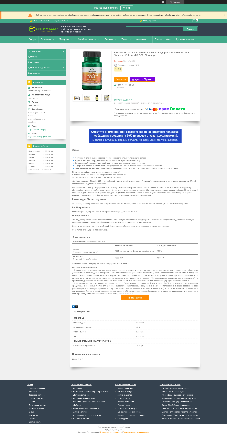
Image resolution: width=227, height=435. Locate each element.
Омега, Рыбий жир (125, 388)
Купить (126, 7)
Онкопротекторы (81, 418)
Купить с (144, 79)
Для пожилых (34, 73)
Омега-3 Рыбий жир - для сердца (176, 405)
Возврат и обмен (36, 408)
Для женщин (33, 57)
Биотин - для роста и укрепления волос (179, 412)
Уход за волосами (126, 402)
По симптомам (34, 51)
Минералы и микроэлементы (86, 408)
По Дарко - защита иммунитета (176, 388)
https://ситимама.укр (37, 129)
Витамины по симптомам (84, 398)
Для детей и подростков (39, 67)
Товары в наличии (37, 395)
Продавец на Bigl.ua (113, 430)
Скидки (32, 402)
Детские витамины (81, 395)
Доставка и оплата (185, 39)
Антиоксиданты (125, 395)
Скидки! (32, 39)
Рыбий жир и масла (87, 39)
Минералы (64, 39)
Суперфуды (123, 418)
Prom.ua (126, 427)
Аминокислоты (80, 412)
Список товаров (36, 398)
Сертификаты (35, 422)
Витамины (46, 39)
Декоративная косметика (129, 412)
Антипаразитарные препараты (87, 415)
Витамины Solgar (125, 391)
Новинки (33, 391)
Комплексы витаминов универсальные (90, 391)
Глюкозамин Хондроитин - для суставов (180, 415)
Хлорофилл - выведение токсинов (177, 395)
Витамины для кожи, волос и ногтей (89, 402)
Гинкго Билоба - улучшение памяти (177, 402)
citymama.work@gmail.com (39, 136)
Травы (124, 39)
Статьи (32, 418)
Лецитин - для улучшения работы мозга (179, 408)
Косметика (141, 39)
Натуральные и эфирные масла (131, 415)
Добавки (109, 39)
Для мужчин (33, 62)
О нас (169, 39)
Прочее (158, 39)
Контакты (33, 415)
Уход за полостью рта (127, 408)
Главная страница (37, 388)
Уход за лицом (124, 398)
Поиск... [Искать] (190, 29)
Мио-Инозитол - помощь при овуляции (179, 398)
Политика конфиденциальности (136, 432)
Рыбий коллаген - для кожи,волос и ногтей (181, 418)
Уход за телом (124, 405)
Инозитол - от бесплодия (173, 391)
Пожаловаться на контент (111, 432)
